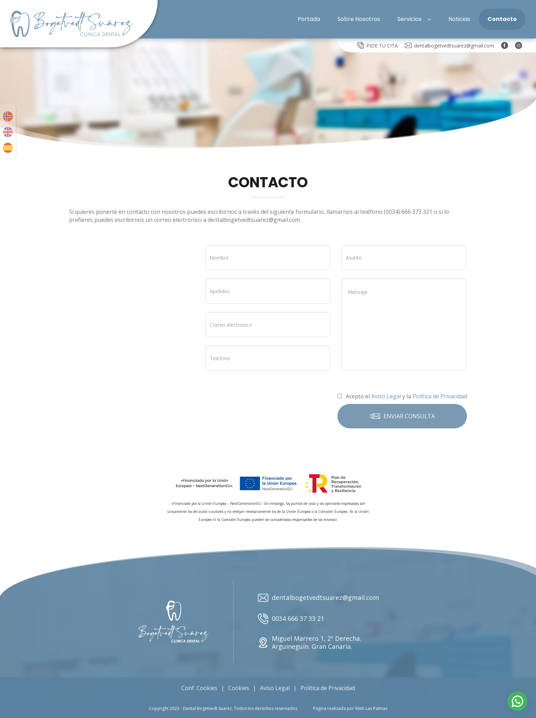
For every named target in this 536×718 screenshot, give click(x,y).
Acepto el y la (402, 396)
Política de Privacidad (327, 688)
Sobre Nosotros (358, 19)
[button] (517, 701)
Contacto (502, 19)
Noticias (459, 19)
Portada (309, 19)
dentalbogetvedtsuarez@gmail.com (449, 45)
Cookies (238, 688)
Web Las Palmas (371, 708)
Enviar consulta (402, 416)
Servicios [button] (414, 19)
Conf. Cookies (199, 688)
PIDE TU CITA (377, 45)
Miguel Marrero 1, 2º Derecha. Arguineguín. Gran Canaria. (309, 642)
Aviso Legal (275, 688)
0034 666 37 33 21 (291, 619)
